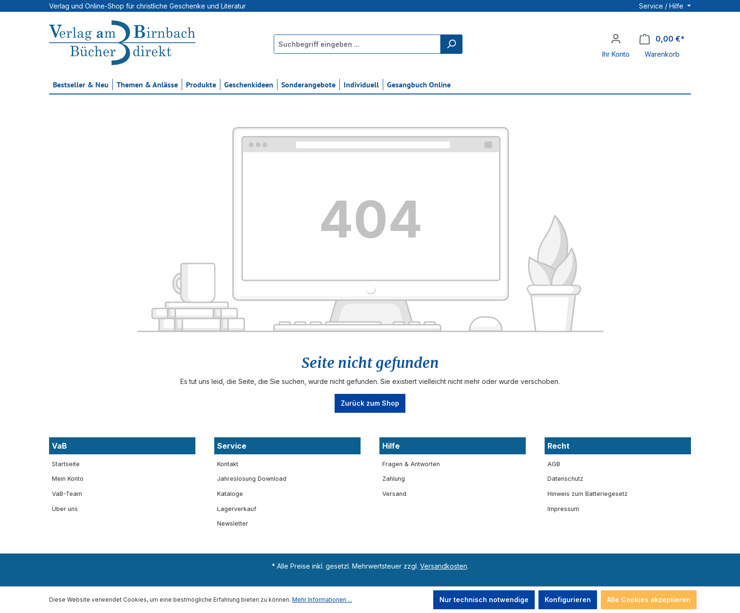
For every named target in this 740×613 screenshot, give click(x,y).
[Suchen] (451, 44)
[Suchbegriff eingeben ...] (357, 44)
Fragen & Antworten (411, 464)
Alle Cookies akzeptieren (648, 600)
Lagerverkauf (236, 508)
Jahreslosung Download (251, 478)
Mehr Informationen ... (322, 599)
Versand (394, 493)
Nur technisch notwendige (484, 600)
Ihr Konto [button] (616, 54)
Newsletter (232, 523)
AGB (553, 464)
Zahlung (393, 478)
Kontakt (227, 464)
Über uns (65, 508)
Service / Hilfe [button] (662, 6)
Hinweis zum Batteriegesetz (587, 493)
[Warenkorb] (662, 39)
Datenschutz (565, 478)
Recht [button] (558, 446)
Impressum (563, 508)
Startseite (66, 464)
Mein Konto (68, 478)
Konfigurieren (568, 600)
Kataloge (230, 493)
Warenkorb (662, 54)
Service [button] (231, 446)
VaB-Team (67, 493)
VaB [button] (59, 446)
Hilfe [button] (391, 446)
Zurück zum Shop (370, 403)
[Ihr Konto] (616, 38)
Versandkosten (443, 566)
